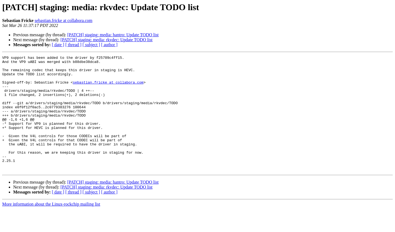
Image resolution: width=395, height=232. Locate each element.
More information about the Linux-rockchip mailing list (51, 227)
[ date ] (58, 44)
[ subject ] (91, 44)
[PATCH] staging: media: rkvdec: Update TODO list (106, 39)
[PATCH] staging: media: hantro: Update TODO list (113, 34)
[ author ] (109, 44)
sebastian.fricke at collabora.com (63, 20)
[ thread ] (73, 44)
